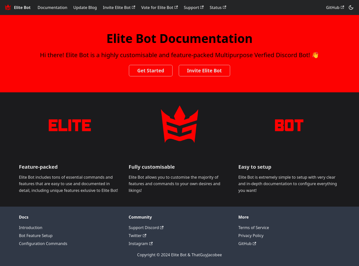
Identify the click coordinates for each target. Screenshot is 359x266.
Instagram (141, 243)
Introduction (30, 227)
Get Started (150, 70)
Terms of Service (253, 227)
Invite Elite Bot (119, 7)
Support (194, 7)
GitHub (335, 7)
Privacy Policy (251, 235)
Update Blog (85, 7)
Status (218, 7)
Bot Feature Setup (36, 235)
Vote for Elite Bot (159, 7)
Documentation (52, 7)
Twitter (137, 235)
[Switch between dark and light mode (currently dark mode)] (351, 7)
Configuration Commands (43, 243)
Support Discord (146, 227)
